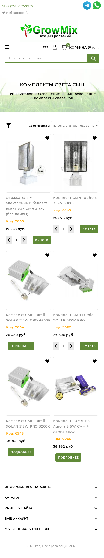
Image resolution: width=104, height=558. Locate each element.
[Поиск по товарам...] (46, 58)
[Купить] (42, 240)
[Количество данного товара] (16, 240)
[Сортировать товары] (75, 125)
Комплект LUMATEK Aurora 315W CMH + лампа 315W (71, 426)
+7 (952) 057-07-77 (19, 6)
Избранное (16, 12)
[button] (47, 138)
